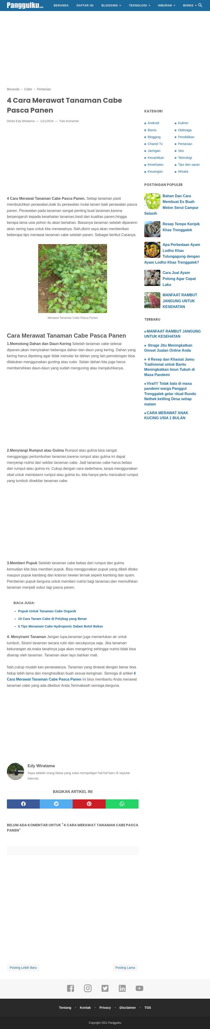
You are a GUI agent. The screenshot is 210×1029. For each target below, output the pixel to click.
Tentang (65, 1007)
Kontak (85, 1007)
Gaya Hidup (20, 16)
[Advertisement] (105, 48)
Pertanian (185, 144)
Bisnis (188, 5)
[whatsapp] (122, 804)
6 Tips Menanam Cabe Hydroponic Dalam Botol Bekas (60, 626)
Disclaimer (127, 1007)
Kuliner (183, 123)
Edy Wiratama (25, 121)
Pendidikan (186, 137)
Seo (181, 151)
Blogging (110, 5)
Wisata (183, 171)
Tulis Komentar (69, 121)
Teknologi (138, 5)
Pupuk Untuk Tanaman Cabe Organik (47, 611)
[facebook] (23, 804)
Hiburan (165, 5)
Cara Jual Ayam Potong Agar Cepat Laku (179, 278)
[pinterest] (89, 804)
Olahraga (185, 130)
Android (153, 123)
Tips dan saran (189, 164)
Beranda (61, 5)
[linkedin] (122, 991)
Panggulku (114, 1022)
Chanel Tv (155, 144)
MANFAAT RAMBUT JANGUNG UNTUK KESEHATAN (180, 301)
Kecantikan (156, 158)
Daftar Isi (85, 5)
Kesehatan (156, 164)
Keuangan (155, 171)
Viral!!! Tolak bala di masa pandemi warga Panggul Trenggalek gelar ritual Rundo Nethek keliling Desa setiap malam (170, 394)
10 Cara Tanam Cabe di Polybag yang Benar (52, 619)
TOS (148, 1007)
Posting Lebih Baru (23, 967)
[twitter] (56, 804)
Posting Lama (125, 967)
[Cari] (200, 6)
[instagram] (87, 991)
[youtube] (139, 991)
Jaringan (154, 151)
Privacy (105, 1007)
